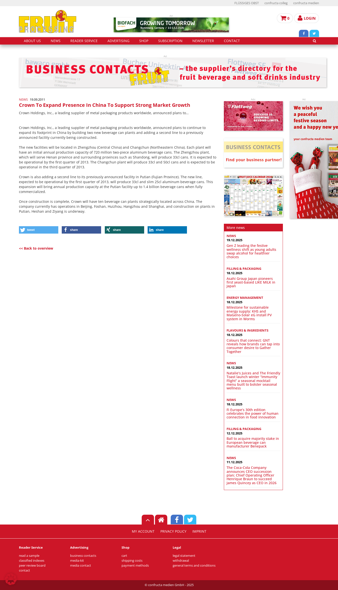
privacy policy (173, 531)
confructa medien (306, 3)
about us (32, 41)
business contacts (83, 556)
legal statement (184, 556)
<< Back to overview (36, 248)
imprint (199, 531)
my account (143, 531)
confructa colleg (276, 3)
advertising (118, 41)
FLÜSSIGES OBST (246, 3)
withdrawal (181, 560)
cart (124, 556)
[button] (38, 230)
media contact (80, 565)
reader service (84, 41)
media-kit (77, 560)
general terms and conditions (194, 565)
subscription (170, 41)
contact (232, 41)
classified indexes (31, 560)
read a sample (29, 556)
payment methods (135, 565)
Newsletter (203, 41)
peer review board (32, 565)
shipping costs (132, 560)
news (56, 41)
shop (143, 41)
